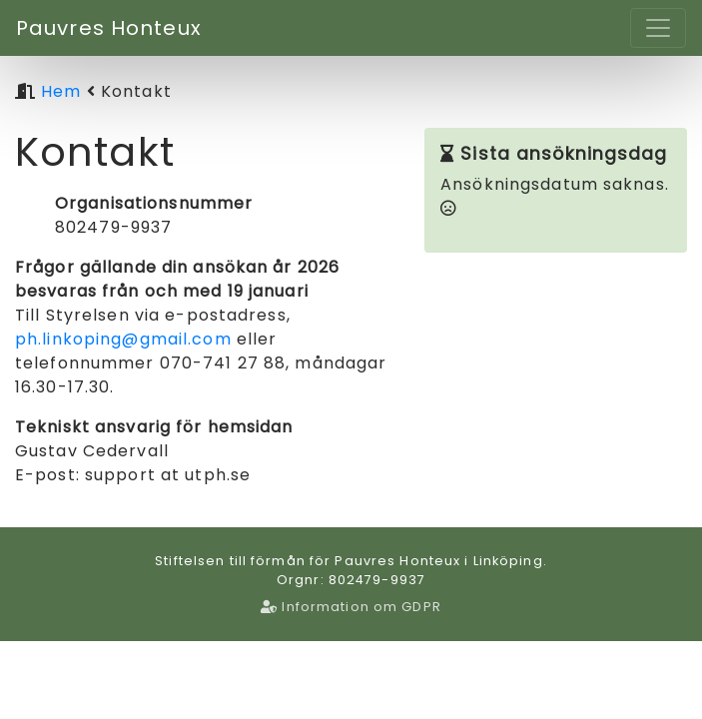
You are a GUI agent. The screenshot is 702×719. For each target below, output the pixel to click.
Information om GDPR (351, 606)
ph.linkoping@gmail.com (123, 339)
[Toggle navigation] (658, 28)
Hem (61, 91)
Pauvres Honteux (109, 28)
